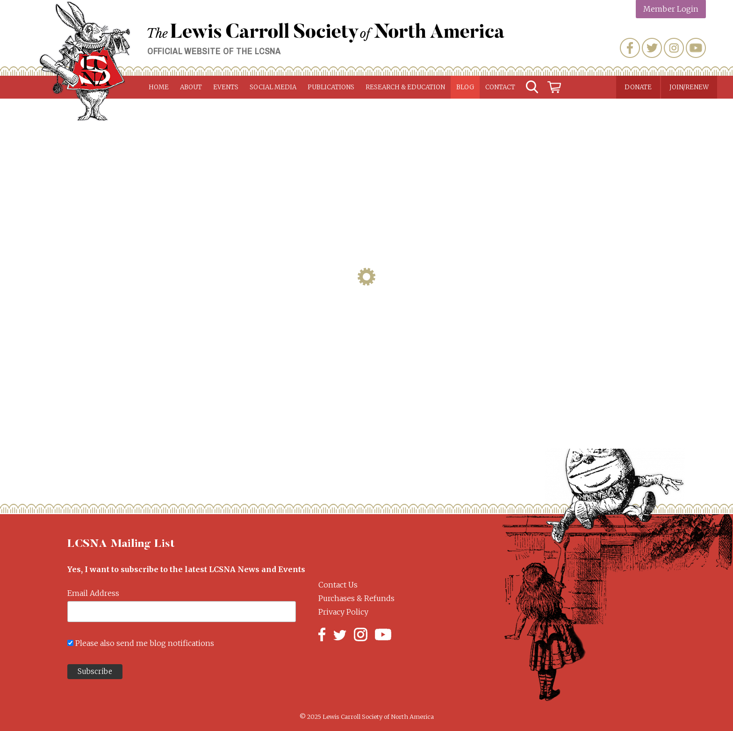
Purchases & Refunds (356, 598)
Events (225, 87)
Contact (500, 87)
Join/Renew (689, 87)
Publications (331, 87)
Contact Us (338, 584)
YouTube (696, 48)
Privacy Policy (343, 611)
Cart (554, 87)
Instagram (674, 48)
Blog (465, 87)
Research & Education (405, 87)
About (191, 87)
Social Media (273, 87)
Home (159, 87)
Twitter (652, 48)
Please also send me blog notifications (144, 643)
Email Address (93, 593)
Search (532, 87)
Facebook (630, 48)
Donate (638, 87)
